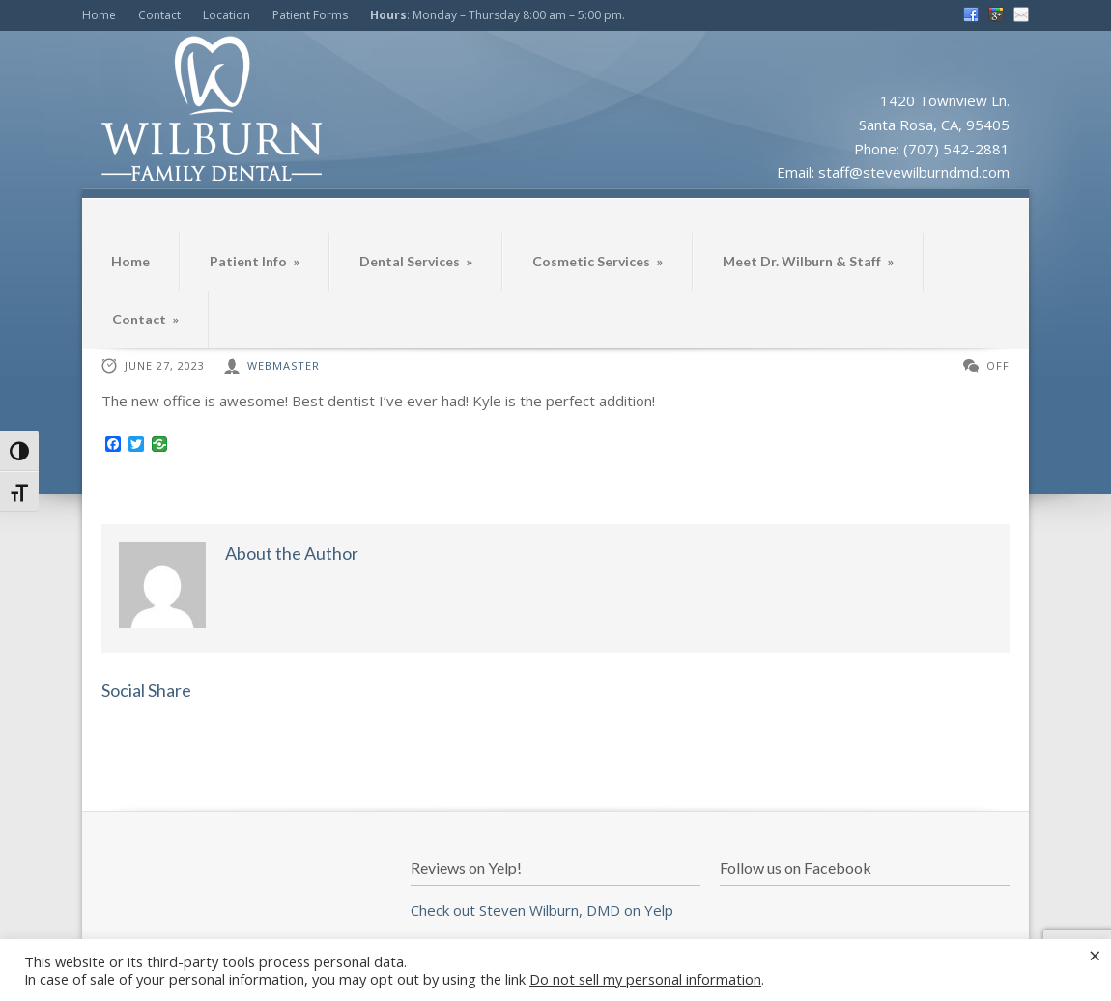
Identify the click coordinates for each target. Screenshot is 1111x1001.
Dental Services (415, 261)
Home (99, 15)
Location (226, 15)
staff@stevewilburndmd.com (914, 171)
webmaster (283, 365)
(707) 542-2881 (956, 148)
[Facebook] (113, 445)
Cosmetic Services (597, 261)
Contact (159, 15)
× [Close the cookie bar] (1095, 954)
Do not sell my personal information (645, 978)
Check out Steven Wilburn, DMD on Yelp (542, 910)
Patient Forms (310, 15)
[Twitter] (136, 445)
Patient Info (254, 261)
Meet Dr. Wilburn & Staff (808, 261)
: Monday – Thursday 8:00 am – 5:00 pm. (497, 15)
